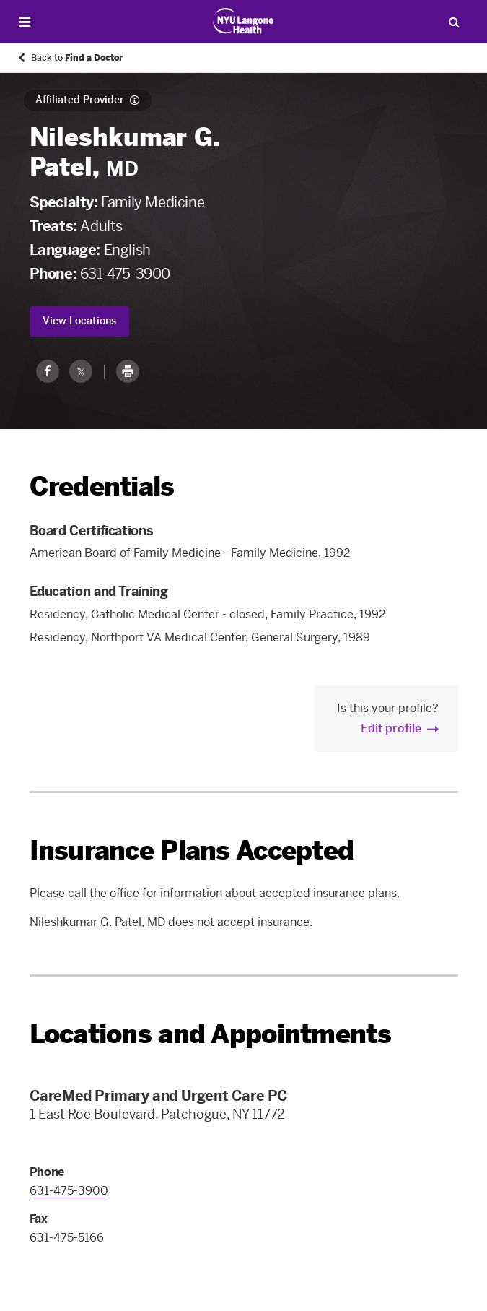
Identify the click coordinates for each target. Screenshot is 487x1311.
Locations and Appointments (210, 1034)
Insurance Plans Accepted (192, 850)
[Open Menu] (24, 22)
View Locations (79, 321)
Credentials (102, 486)
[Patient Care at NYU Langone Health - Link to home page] (243, 21)
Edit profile (391, 728)
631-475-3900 (125, 273)
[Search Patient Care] (454, 21)
